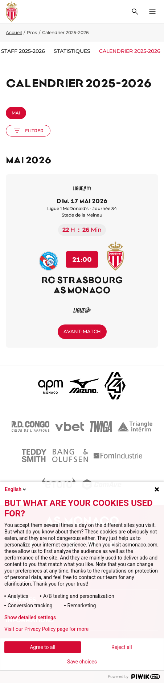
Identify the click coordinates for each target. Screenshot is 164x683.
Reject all (121, 647)
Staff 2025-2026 (23, 51)
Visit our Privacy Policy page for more (46, 629)
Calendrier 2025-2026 (129, 51)
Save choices (82, 662)
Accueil (14, 32)
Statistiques (72, 51)
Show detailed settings (30, 617)
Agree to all (42, 647)
